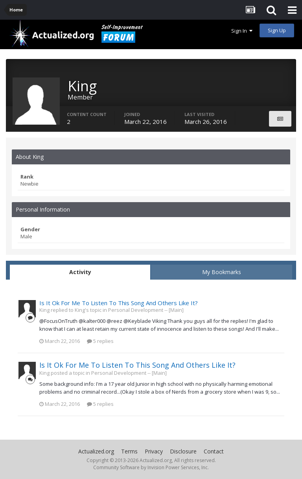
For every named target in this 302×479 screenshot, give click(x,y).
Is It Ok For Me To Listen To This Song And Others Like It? (118, 303)
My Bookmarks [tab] (221, 272)
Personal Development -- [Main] (146, 309)
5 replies (100, 341)
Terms (129, 451)
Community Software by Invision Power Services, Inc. (151, 467)
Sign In (241, 30)
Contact (214, 451)
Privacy (154, 451)
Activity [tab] (80, 272)
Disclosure (183, 451)
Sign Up (277, 30)
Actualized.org (96, 451)
